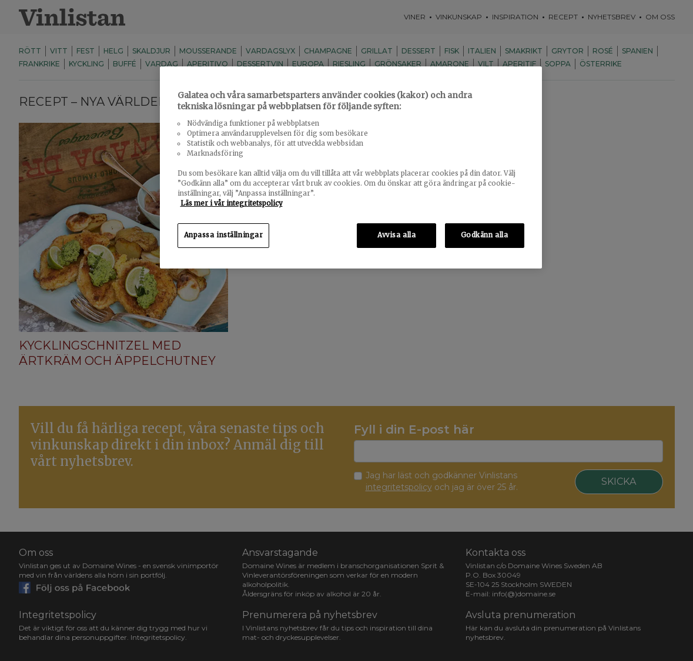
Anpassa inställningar (223, 235)
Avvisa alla (396, 235)
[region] (351, 167)
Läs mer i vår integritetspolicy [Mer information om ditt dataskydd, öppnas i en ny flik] (231, 203)
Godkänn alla (484, 235)
